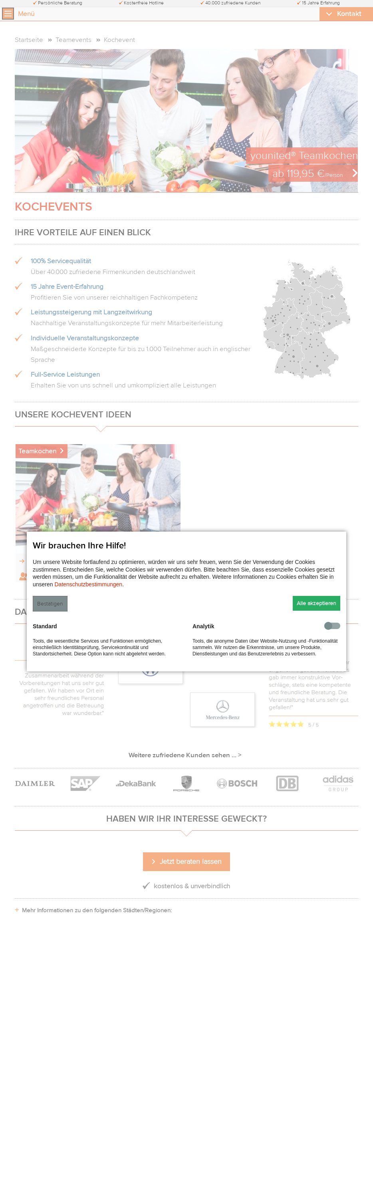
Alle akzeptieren (316, 603)
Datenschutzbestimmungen (88, 584)
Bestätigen (50, 603)
